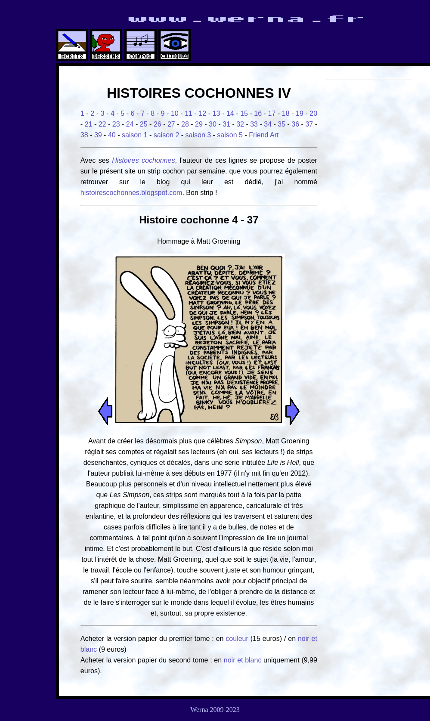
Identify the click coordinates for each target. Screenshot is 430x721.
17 (272, 113)
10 (175, 113)
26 (157, 124)
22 (102, 124)
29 (199, 124)
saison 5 (230, 135)
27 (171, 124)
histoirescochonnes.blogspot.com (131, 192)
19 (299, 113)
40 (112, 135)
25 (144, 124)
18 (286, 113)
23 (116, 124)
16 (258, 113)
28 (185, 124)
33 (254, 124)
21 (89, 124)
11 (188, 113)
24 (130, 124)
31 (226, 124)
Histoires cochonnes (143, 160)
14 (230, 113)
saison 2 (166, 135)
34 (268, 124)
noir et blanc (243, 660)
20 (313, 113)
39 (98, 135)
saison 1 (135, 135)
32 (240, 124)
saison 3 (198, 135)
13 (216, 113)
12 (202, 113)
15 (244, 113)
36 (295, 124)
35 (281, 124)
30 (213, 124)
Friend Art (263, 135)
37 (309, 124)
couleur (238, 638)
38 (84, 135)
